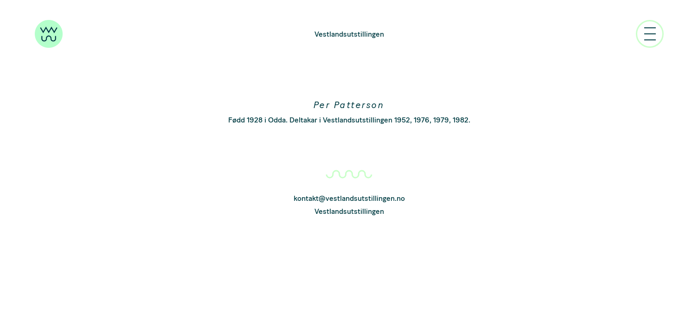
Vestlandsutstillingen (349, 34)
